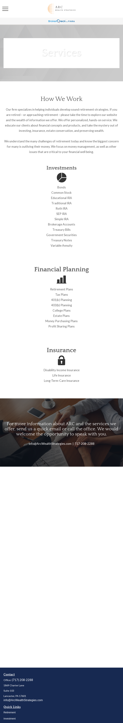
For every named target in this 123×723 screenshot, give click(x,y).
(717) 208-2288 (22, 680)
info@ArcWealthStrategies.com (23, 700)
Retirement (10, 712)
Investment (10, 718)
